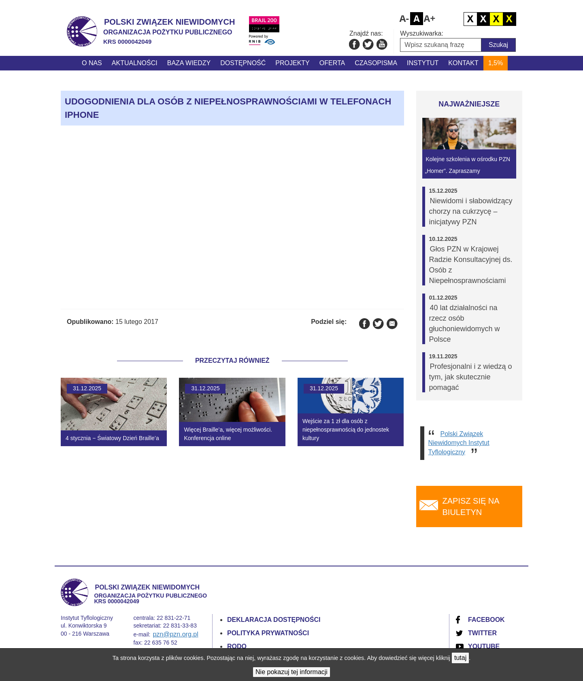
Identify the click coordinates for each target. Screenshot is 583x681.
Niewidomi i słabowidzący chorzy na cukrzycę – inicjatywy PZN (471, 211)
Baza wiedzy (189, 63)
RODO (237, 646)
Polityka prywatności (268, 633)
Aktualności (134, 63)
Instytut (422, 63)
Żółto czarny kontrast (509, 19)
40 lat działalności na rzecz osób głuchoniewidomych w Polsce (464, 323)
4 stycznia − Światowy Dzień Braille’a (112, 438)
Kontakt (463, 63)
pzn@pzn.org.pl (175, 634)
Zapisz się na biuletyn (471, 506)
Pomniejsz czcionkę (403, 18)
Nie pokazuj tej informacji (291, 671)
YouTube (484, 646)
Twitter (482, 633)
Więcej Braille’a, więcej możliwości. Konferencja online (228, 433)
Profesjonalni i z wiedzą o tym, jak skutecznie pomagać (470, 377)
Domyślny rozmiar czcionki (416, 18)
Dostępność (243, 63)
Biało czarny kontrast (483, 19)
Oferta (332, 63)
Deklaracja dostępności (274, 619)
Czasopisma (376, 63)
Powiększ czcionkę (429, 18)
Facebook (486, 619)
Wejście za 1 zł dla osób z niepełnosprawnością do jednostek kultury (345, 429)
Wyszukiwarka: (421, 33)
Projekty (292, 63)
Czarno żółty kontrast (496, 19)
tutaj (460, 657)
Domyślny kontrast (470, 19)
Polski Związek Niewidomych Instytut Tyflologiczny (458, 442)
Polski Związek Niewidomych (169, 21)
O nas (92, 63)
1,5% (495, 63)
